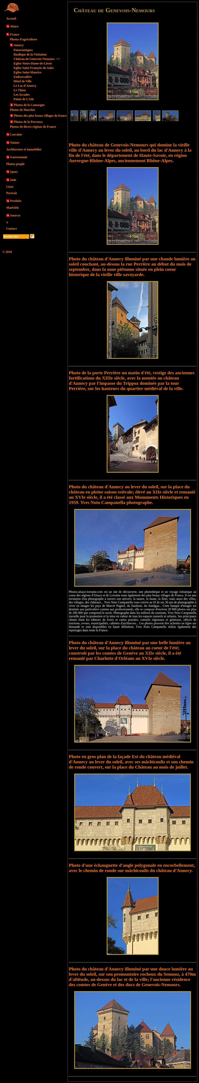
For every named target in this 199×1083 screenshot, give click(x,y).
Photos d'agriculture (23, 39)
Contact (11, 228)
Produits (15, 200)
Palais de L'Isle (24, 99)
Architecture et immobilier (24, 149)
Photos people (15, 164)
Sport (13, 171)
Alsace (14, 26)
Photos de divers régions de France (33, 126)
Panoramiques (23, 50)
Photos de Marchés (22, 109)
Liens (9, 186)
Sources (15, 215)
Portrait (11, 193)
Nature (14, 142)
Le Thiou (20, 90)
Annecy (19, 45)
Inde (13, 180)
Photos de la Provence (28, 121)
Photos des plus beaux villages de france (40, 115)
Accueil (11, 18)
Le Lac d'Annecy (25, 85)
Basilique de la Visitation (30, 54)
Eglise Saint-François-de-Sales (34, 67)
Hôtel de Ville (22, 81)
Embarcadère (23, 76)
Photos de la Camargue (29, 105)
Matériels (12, 207)
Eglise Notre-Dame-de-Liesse (33, 63)
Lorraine (16, 134)
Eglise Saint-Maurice (28, 72)
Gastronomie (18, 157)
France (14, 34)
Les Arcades (22, 94)
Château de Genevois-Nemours (37, 59)
